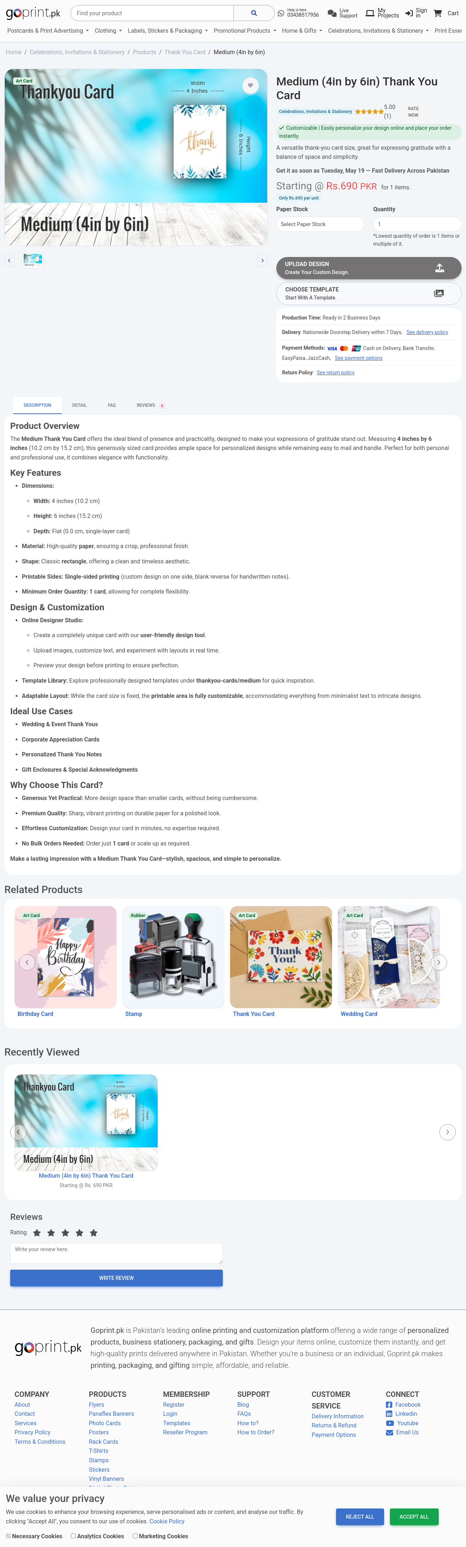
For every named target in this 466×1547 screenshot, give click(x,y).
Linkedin (401, 1416)
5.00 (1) (389, 112)
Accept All (414, 1517)
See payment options (359, 359)
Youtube (402, 1426)
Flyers (96, 1407)
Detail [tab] (79, 406)
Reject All (360, 1517)
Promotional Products (243, 30)
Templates (176, 1426)
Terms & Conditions (40, 1444)
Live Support (349, 13)
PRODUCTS (107, 1397)
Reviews (26, 1218)
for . (396, 187)
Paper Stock (292, 209)
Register (174, 1407)
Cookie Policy (167, 1521)
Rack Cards (103, 1444)
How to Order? (255, 1435)
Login (170, 1416)
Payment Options (334, 1437)
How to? (247, 1426)
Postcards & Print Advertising (45, 30)
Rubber (138, 916)
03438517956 (303, 15)
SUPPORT (253, 1397)
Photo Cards (105, 1426)
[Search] (152, 13)
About (22, 1407)
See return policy (336, 374)
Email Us (402, 1435)
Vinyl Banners (106, 1481)
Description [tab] (37, 406)
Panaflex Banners (111, 1416)
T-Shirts (98, 1453)
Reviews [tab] (151, 407)
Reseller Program (185, 1435)
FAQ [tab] (112, 406)
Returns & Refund (334, 1428)
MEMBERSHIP (186, 1397)
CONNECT (402, 1397)
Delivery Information (338, 1418)
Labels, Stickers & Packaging (166, 30)
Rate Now (413, 112)
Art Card (24, 81)
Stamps (99, 1463)
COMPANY (32, 1397)
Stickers (99, 1472)
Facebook (403, 1407)
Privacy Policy (33, 1435)
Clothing (106, 30)
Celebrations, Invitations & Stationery (376, 30)
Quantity (384, 209)
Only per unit (299, 198)
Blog (243, 1407)
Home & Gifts (300, 30)
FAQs (244, 1416)
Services (25, 1426)
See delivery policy (427, 334)
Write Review (116, 1281)
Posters (99, 1435)
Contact (25, 1416)
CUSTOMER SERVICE (331, 1403)
